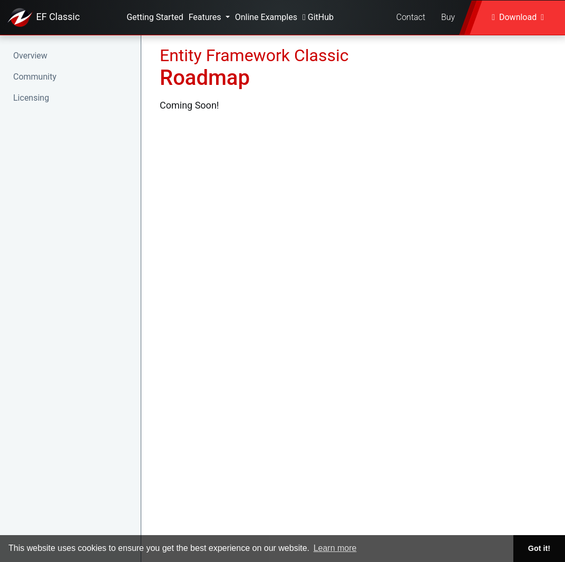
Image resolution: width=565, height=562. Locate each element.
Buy (448, 17)
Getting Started (154, 17)
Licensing (31, 98)
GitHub (318, 17)
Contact (410, 17)
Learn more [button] (335, 548)
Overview (30, 56)
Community (34, 77)
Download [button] (518, 17)
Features (206, 17)
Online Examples (266, 17)
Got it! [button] (539, 548)
